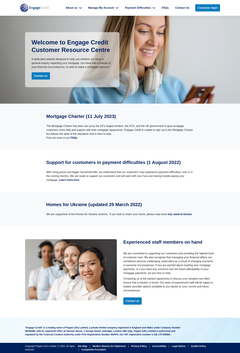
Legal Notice (178, 346)
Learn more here (68, 180)
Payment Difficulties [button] (138, 7)
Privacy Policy (139, 346)
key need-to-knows (180, 214)
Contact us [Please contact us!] (132, 301)
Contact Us (182, 7)
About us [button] (71, 7)
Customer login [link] (208, 7)
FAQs (165, 7)
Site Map (82, 346)
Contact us (41, 75)
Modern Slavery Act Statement (109, 346)
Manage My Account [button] (101, 7)
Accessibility (159, 346)
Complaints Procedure (94, 349)
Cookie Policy (198, 346)
